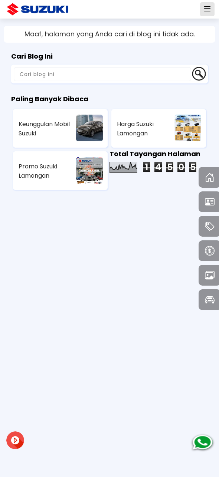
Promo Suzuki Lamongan (38, 171)
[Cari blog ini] (102, 74)
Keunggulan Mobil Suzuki (44, 129)
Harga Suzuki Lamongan (135, 129)
